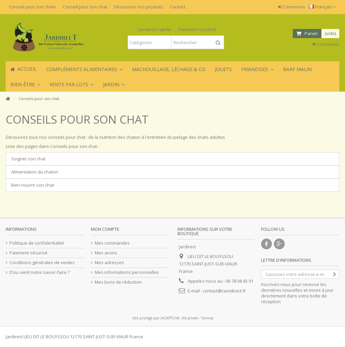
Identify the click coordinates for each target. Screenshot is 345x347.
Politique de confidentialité (36, 243)
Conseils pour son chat (77, 119)
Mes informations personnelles (127, 272)
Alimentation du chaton (34, 172)
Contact (177, 7)
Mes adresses (109, 262)
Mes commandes (112, 243)
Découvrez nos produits (138, 7)
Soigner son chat (28, 159)
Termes (207, 318)
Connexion (291, 7)
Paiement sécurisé (28, 253)
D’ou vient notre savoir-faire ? (39, 272)
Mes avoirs (106, 253)
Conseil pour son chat (85, 7)
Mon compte (105, 229)
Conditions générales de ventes (42, 262)
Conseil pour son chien (32, 7)
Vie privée (190, 318)
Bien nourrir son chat (32, 185)
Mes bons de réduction (118, 282)
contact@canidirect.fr (224, 291)
